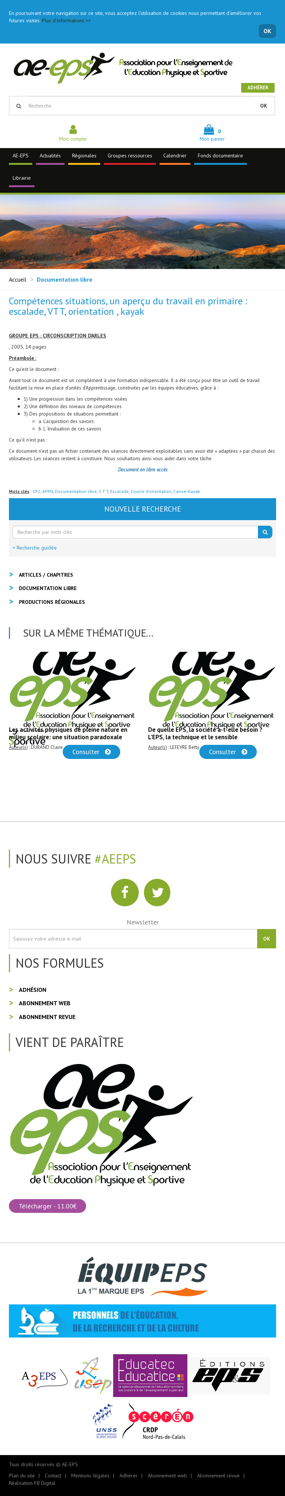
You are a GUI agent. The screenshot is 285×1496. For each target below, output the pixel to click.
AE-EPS (21, 155)
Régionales (84, 155)
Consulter (91, 751)
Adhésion (32, 989)
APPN (47, 491)
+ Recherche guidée (35, 547)
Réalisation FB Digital (32, 1483)
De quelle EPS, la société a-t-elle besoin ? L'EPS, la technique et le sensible (205, 733)
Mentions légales (90, 1475)
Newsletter (143, 922)
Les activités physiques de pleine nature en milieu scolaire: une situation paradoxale (68, 733)
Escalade (119, 491)
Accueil (17, 279)
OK (267, 31)
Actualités (50, 155)
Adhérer (258, 87)
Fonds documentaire (220, 155)
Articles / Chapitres (46, 574)
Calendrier (175, 155)
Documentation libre (76, 491)
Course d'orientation (151, 491)
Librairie (22, 177)
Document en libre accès (142, 469)
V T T (103, 491)
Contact (53, 1475)
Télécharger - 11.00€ (47, 1206)
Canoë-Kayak (186, 491)
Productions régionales (52, 602)
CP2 (36, 491)
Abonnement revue (47, 1017)
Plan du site (22, 1475)
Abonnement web (45, 1003)
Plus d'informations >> (66, 20)
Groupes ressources (130, 155)
